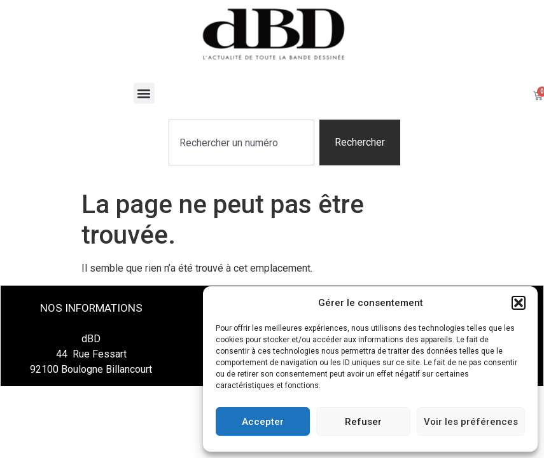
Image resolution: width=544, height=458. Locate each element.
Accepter (263, 421)
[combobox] (241, 142)
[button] (518, 302)
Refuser (363, 421)
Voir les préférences (471, 421)
